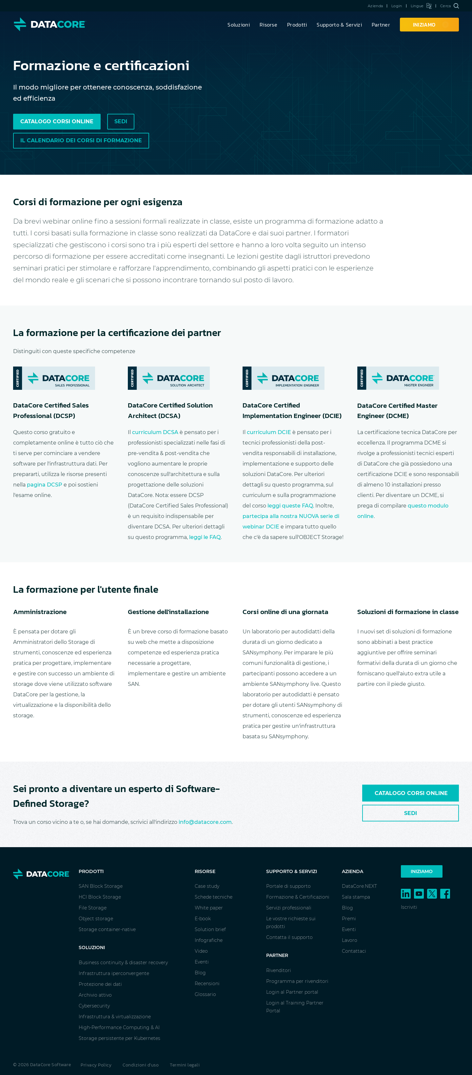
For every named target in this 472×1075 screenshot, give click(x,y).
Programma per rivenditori (297, 981)
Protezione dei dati (100, 984)
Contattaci (354, 951)
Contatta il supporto (289, 937)
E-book (203, 919)
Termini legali (185, 1065)
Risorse (268, 25)
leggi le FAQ (205, 537)
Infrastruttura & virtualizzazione (115, 1017)
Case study (207, 886)
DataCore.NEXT (359, 886)
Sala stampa (356, 897)
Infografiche (209, 940)
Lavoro (349, 940)
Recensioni (207, 983)
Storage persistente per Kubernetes (119, 1038)
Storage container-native (107, 929)
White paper (209, 908)
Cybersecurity (94, 1006)
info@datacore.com (205, 822)
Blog (200, 973)
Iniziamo (422, 871)
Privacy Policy (96, 1065)
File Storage (93, 908)
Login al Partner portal (292, 992)
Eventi (202, 962)
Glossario (205, 994)
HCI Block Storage (100, 897)
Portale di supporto (288, 886)
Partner (381, 25)
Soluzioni (238, 25)
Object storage (96, 919)
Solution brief (210, 929)
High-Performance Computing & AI (119, 1027)
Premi (349, 919)
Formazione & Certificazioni (297, 897)
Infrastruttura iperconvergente (114, 973)
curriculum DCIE (269, 432)
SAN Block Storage (101, 886)
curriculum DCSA (155, 432)
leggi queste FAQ (290, 506)
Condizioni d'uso (141, 1065)
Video (201, 951)
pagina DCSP (44, 485)
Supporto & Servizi (339, 25)
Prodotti (297, 25)
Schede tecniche (213, 897)
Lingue (421, 6)
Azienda (375, 6)
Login (396, 6)
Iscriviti (409, 907)
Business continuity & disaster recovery (123, 963)
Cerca (449, 6)
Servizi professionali (288, 908)
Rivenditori (278, 970)
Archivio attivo (95, 995)
